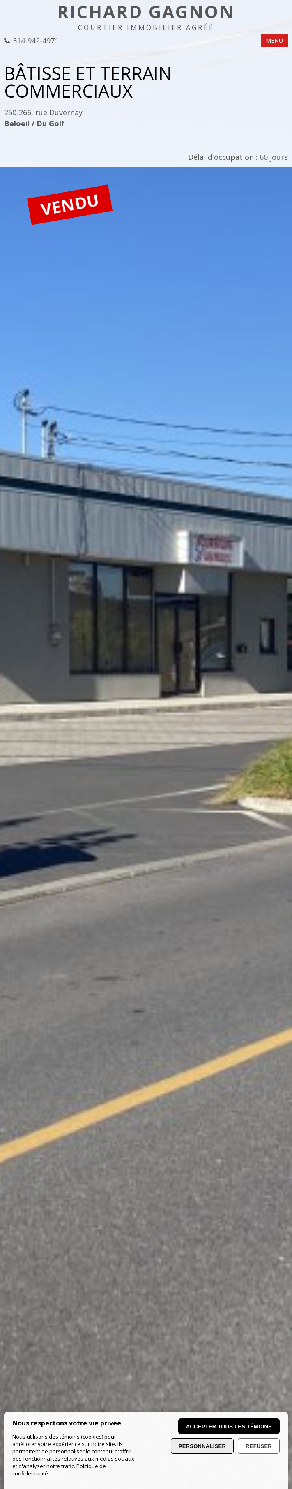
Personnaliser (202, 1446)
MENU (274, 40)
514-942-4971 (36, 41)
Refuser (259, 1446)
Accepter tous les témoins (229, 1426)
